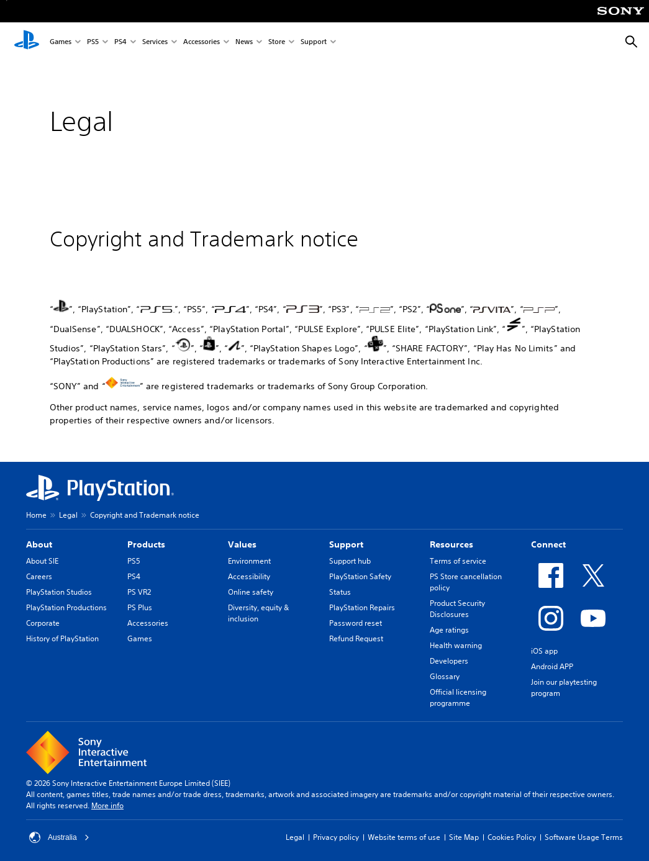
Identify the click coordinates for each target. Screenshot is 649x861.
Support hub (350, 561)
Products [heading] (146, 544)
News (244, 42)
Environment (249, 561)
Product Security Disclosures (457, 609)
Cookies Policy (512, 837)
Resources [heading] (451, 544)
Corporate (43, 623)
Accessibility (249, 576)
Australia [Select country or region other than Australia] (59, 837)
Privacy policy (336, 837)
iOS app (544, 651)
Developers (449, 661)
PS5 (93, 42)
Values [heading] (242, 544)
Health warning (456, 645)
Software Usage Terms (584, 837)
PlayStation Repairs (362, 607)
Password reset (355, 623)
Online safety (250, 592)
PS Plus (139, 607)
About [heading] (39, 544)
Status (340, 592)
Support (314, 42)
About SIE (42, 561)
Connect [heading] (548, 544)
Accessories (201, 42)
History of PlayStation (62, 638)
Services (155, 42)
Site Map (464, 837)
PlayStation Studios (59, 592)
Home (36, 515)
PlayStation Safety (360, 576)
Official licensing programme (458, 697)
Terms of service (458, 561)
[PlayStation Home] (26, 42)
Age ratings (449, 629)
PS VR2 (139, 592)
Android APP (552, 666)
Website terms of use (404, 837)
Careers (39, 576)
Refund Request (356, 638)
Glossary (445, 676)
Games (60, 42)
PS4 (120, 42)
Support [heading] (346, 544)
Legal (68, 515)
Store (276, 42)
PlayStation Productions (66, 607)
